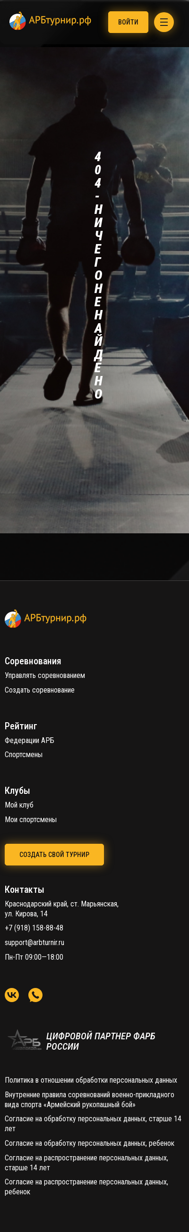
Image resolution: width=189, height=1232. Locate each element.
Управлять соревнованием (45, 675)
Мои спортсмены (31, 819)
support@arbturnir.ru (34, 942)
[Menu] (164, 22)
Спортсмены (24, 754)
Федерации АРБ (29, 740)
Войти (128, 22)
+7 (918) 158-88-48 (34, 927)
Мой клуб (19, 804)
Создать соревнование (40, 689)
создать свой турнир (54, 854)
